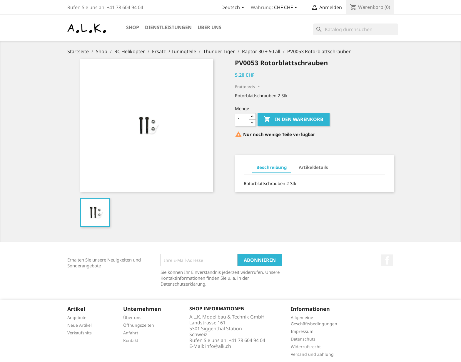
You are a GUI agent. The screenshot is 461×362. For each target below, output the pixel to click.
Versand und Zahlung (312, 354)
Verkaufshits (79, 333)
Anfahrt (130, 333)
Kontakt (130, 340)
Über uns (209, 27)
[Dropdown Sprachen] (233, 7)
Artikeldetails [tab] (313, 167)
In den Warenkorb (293, 119)
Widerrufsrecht (306, 346)
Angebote (76, 317)
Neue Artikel (79, 325)
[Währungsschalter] (286, 7)
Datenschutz (303, 339)
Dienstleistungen (168, 27)
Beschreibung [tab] (271, 167)
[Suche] (355, 29)
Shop (132, 27)
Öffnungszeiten (138, 325)
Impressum (302, 331)
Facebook (387, 260)
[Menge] (242, 119)
